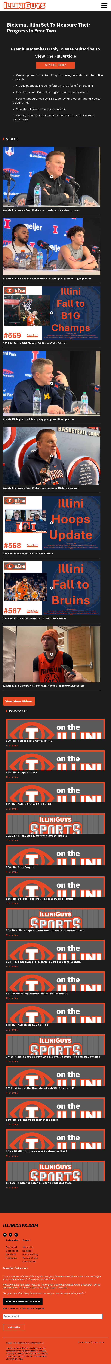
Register (27, 1251)
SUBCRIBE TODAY (55, 65)
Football (11, 1254)
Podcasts (11, 1258)
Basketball (12, 1251)
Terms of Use (30, 1258)
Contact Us (29, 1261)
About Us (27, 1247)
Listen (14, 745)
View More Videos (19, 701)
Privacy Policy (30, 1254)
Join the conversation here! (23, 1301)
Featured (11, 1247)
